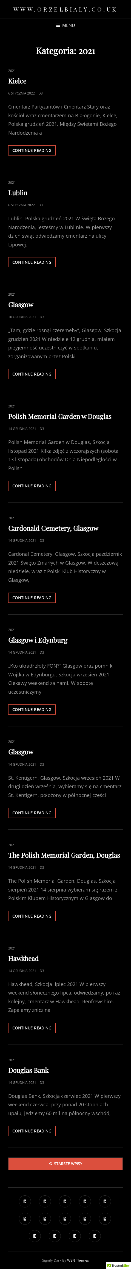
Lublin (17, 192)
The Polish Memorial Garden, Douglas (64, 855)
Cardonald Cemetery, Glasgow (53, 528)
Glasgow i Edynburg (37, 639)
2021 (12, 70)
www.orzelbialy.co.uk (65, 9)
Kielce (17, 80)
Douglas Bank (28, 1070)
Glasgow (20, 304)
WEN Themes (78, 1260)
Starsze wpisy (68, 1163)
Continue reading (34, 150)
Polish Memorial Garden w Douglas (60, 416)
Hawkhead (23, 958)
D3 (40, 93)
